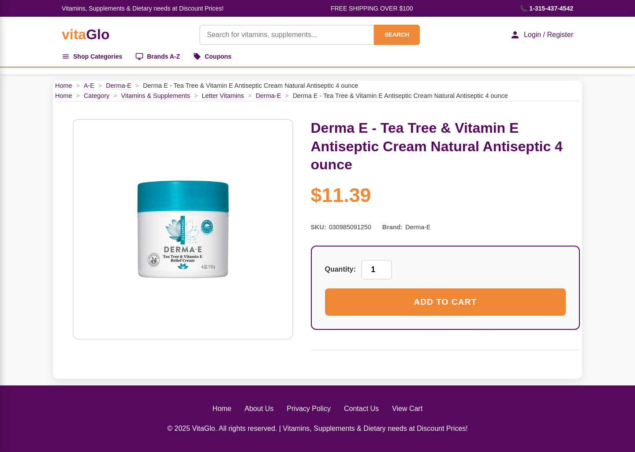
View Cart (407, 408)
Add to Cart (445, 301)
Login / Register (541, 35)
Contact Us (361, 408)
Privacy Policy (309, 408)
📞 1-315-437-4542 (546, 8)
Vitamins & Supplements (155, 95)
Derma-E (118, 85)
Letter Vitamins (223, 95)
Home (63, 85)
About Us (259, 408)
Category (96, 95)
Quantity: (340, 269)
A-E (89, 85)
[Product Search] (286, 35)
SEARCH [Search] (397, 34)
